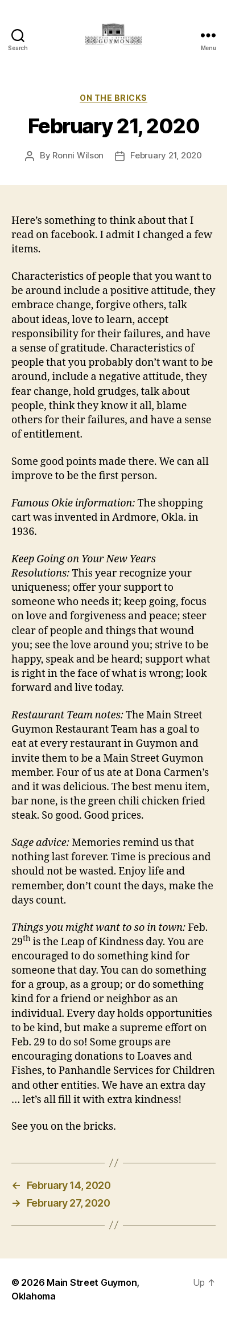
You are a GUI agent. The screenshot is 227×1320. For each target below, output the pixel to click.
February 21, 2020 (166, 155)
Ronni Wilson (78, 155)
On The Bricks (113, 98)
